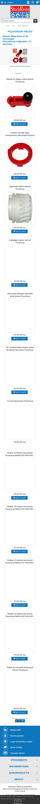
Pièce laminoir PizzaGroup (20, 66)
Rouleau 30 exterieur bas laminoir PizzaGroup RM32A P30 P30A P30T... (20, 508)
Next (23, 721)
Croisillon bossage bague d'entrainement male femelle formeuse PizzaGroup (20, 135)
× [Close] (37, 799)
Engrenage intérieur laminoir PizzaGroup (20, 188)
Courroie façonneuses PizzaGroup (20, 401)
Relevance (19, 73)
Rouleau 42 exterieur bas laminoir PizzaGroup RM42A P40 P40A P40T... (20, 561)
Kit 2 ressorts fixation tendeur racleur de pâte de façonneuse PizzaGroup (20, 348)
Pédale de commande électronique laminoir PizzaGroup (20, 669)
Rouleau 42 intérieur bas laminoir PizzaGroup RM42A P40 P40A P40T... (20, 615)
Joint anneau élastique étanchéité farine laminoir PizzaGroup (20, 295)
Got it (17, 801)
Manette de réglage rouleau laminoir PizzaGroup (20, 80)
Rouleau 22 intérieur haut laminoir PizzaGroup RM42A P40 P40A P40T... (20, 454)
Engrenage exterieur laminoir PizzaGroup (20, 241)
